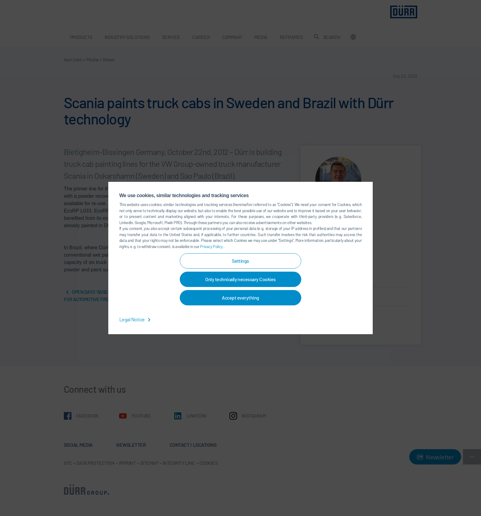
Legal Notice (136, 319)
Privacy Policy (211, 246)
